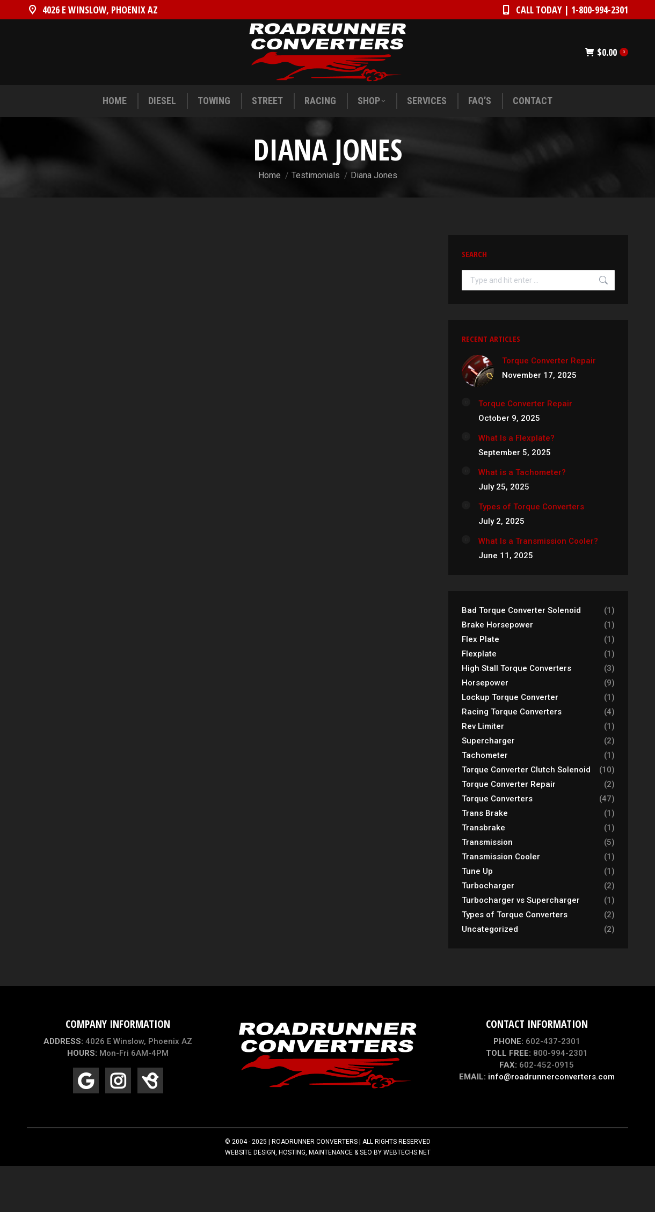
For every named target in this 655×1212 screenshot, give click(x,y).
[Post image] (478, 371)
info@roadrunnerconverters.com (551, 1077)
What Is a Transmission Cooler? (538, 541)
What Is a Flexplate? (516, 438)
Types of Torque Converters (531, 507)
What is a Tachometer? (522, 472)
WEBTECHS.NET (407, 1152)
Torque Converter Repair (549, 361)
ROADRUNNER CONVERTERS (315, 1141)
